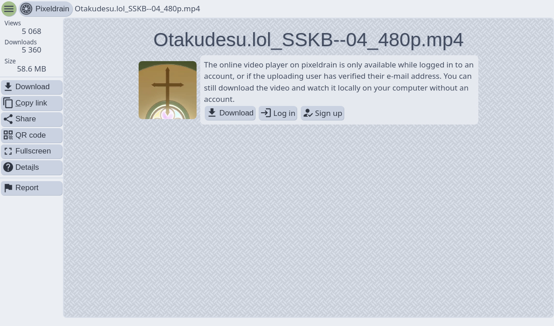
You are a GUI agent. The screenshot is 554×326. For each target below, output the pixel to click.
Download (230, 113)
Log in (277, 113)
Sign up (322, 113)
